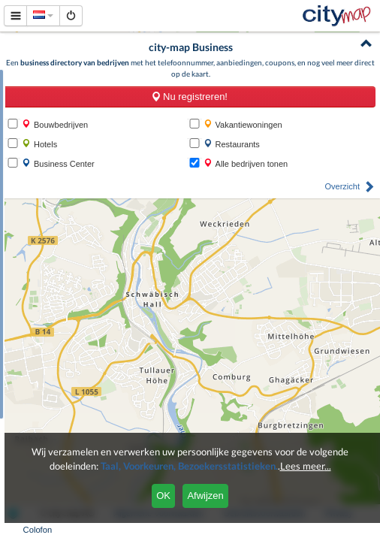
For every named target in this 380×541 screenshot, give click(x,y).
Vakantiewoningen (243, 124)
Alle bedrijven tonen (246, 163)
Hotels (39, 144)
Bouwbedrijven (55, 124)
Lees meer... (305, 466)
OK (163, 495)
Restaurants (232, 144)
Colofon (38, 529)
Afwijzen (205, 495)
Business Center (58, 163)
